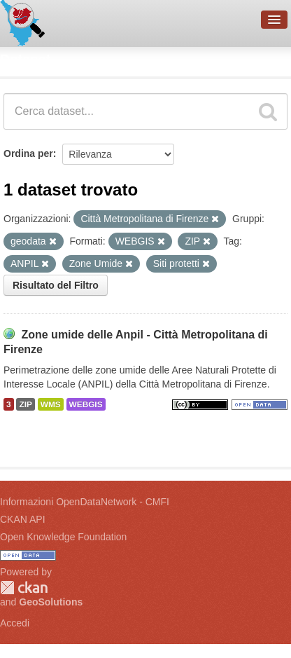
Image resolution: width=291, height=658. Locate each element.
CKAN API (22, 519)
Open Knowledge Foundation (63, 536)
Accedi (14, 623)
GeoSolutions (51, 602)
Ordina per (28, 153)
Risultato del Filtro (56, 285)
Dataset (25, 59)
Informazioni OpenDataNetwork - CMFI (84, 501)
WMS (51, 404)
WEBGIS (86, 404)
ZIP (25, 404)
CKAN (24, 587)
